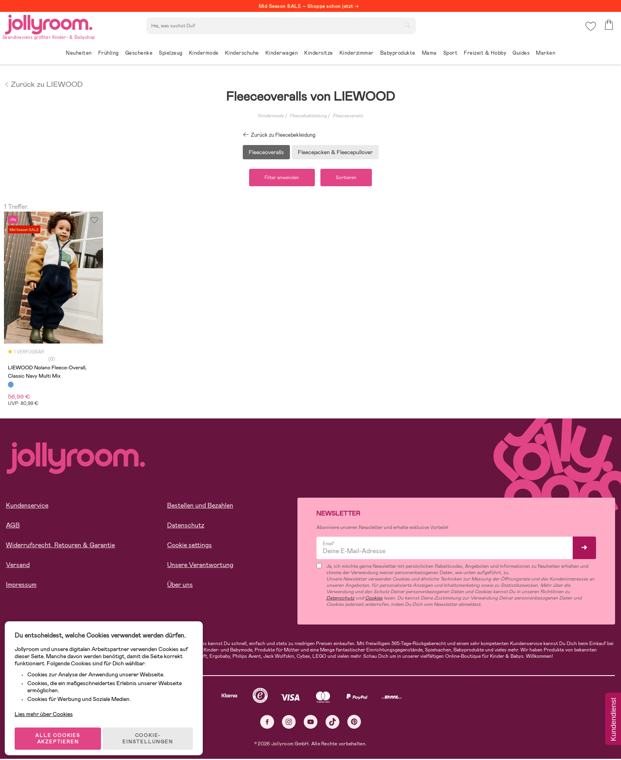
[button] (590, 29)
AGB (13, 526)
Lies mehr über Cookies (47, 702)
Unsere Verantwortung (200, 565)
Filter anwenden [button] (280, 178)
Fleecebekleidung (308, 116)
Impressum (21, 585)
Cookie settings (189, 546)
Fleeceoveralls (348, 116)
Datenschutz (185, 526)
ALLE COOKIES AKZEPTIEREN (60, 729)
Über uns (180, 585)
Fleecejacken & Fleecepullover (335, 152)
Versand (18, 565)
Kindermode (271, 116)
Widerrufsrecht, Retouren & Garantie (60, 546)
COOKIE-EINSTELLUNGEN (151, 730)
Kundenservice (27, 506)
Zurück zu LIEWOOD (43, 83)
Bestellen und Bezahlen (200, 506)
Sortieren (348, 178)
